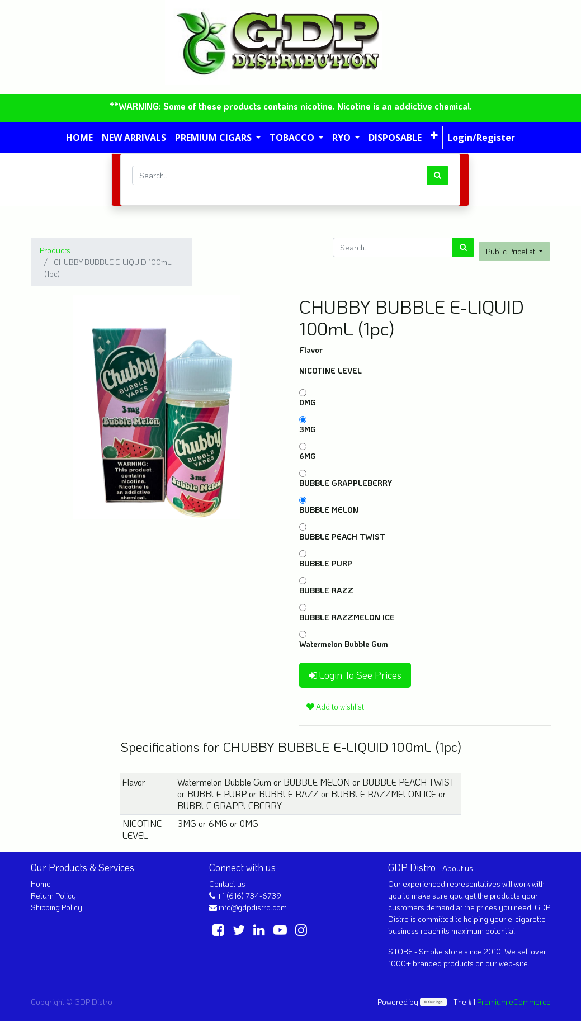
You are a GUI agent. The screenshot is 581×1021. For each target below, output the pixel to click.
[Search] (437, 175)
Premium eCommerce (514, 1001)
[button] (434, 135)
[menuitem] (79, 137)
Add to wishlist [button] (335, 706)
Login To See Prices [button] (355, 675)
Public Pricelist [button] (511, 251)
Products (55, 250)
